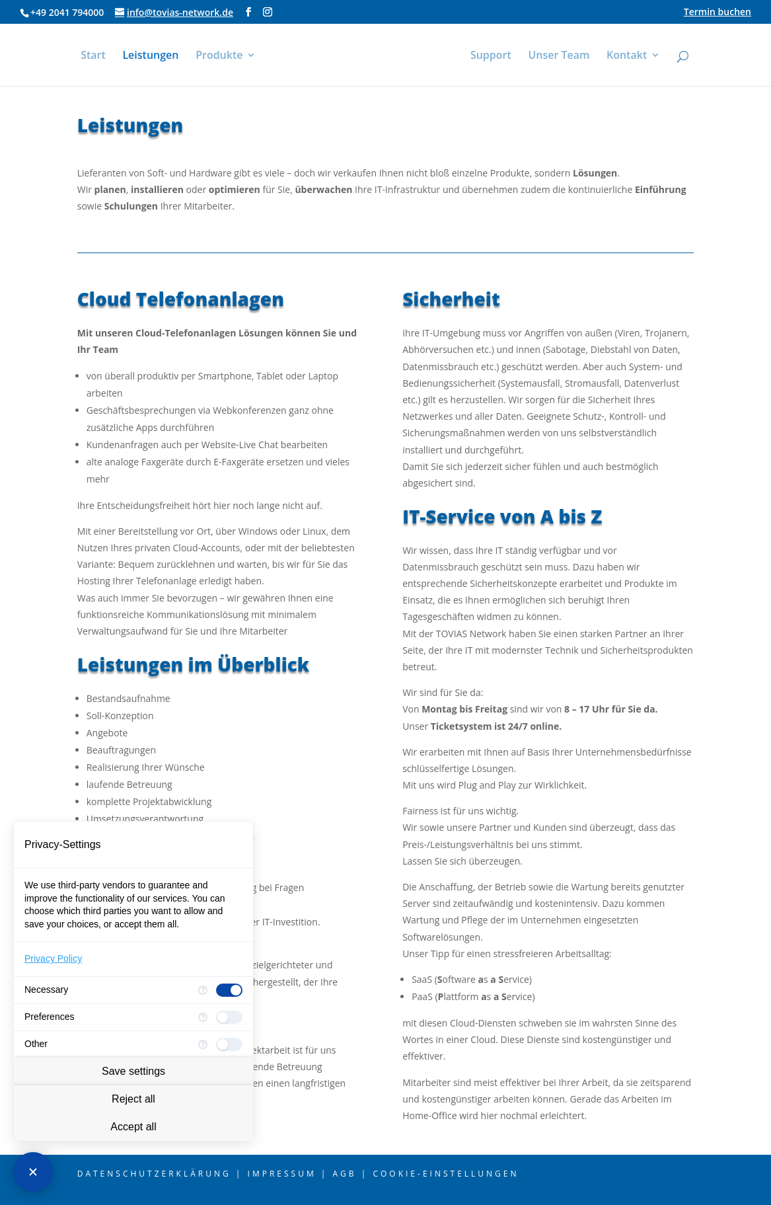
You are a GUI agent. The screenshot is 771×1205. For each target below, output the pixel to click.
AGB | (351, 1173)
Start (89, 56)
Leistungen (147, 56)
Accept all (133, 1126)
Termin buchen (717, 12)
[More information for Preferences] (203, 1017)
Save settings (133, 1071)
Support (494, 56)
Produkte (215, 56)
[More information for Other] (203, 1044)
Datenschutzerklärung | (160, 1173)
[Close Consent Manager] (33, 1172)
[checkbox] (229, 990)
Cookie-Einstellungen (446, 1173)
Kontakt (630, 56)
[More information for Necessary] (203, 990)
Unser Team (562, 56)
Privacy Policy (53, 958)
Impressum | (288, 1173)
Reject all (133, 1099)
